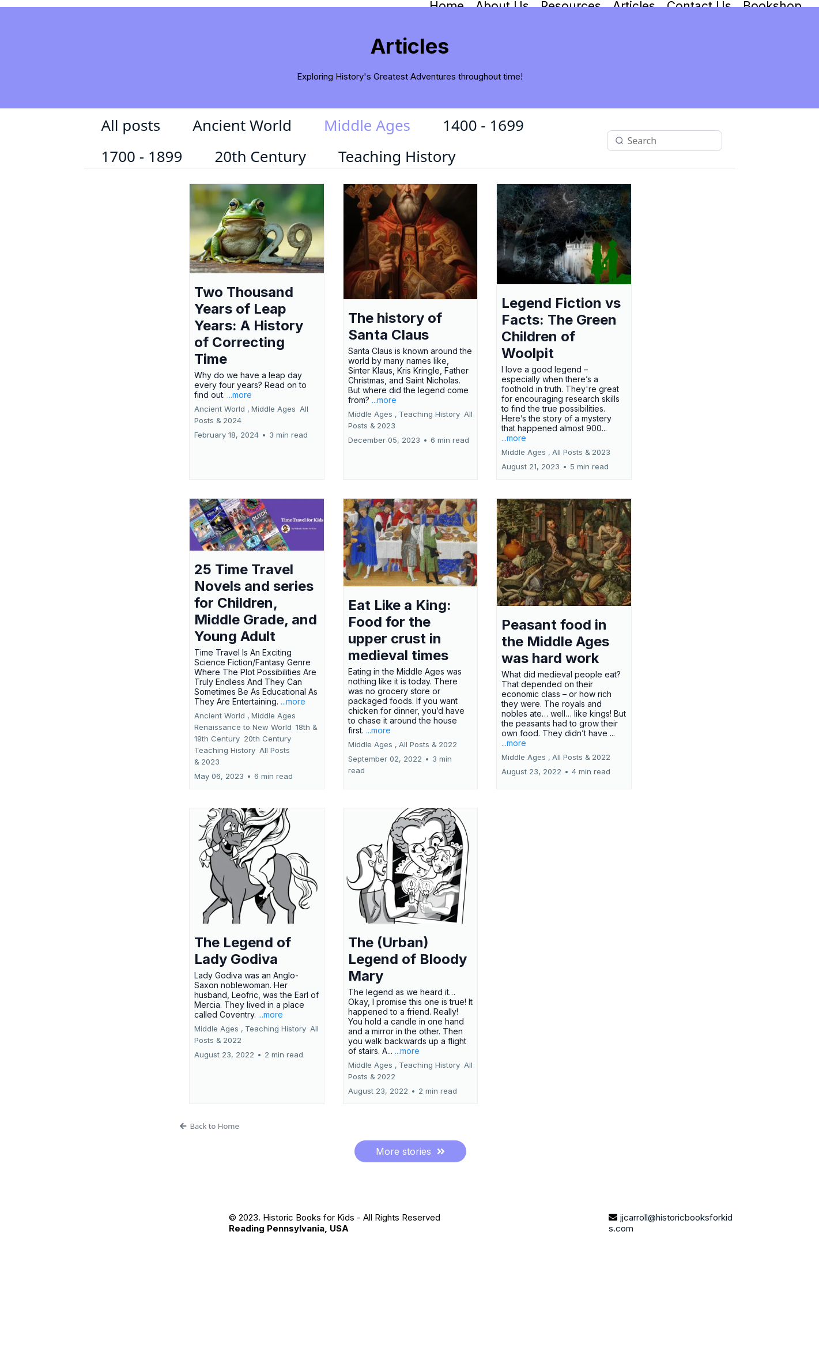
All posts (131, 190)
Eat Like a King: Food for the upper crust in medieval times (399, 694)
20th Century (260, 221)
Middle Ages (367, 190)
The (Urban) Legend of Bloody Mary (407, 1024)
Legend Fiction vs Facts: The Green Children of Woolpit (561, 393)
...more (239, 459)
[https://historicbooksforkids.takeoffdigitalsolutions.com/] (145, 1299)
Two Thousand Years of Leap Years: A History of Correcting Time (248, 390)
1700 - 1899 (142, 221)
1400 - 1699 (483, 190)
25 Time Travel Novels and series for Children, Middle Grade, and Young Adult (255, 667)
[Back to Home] (410, 1190)
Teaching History (397, 221)
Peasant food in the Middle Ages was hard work (555, 706)
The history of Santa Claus (395, 391)
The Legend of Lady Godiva (242, 1015)
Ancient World (242, 190)
